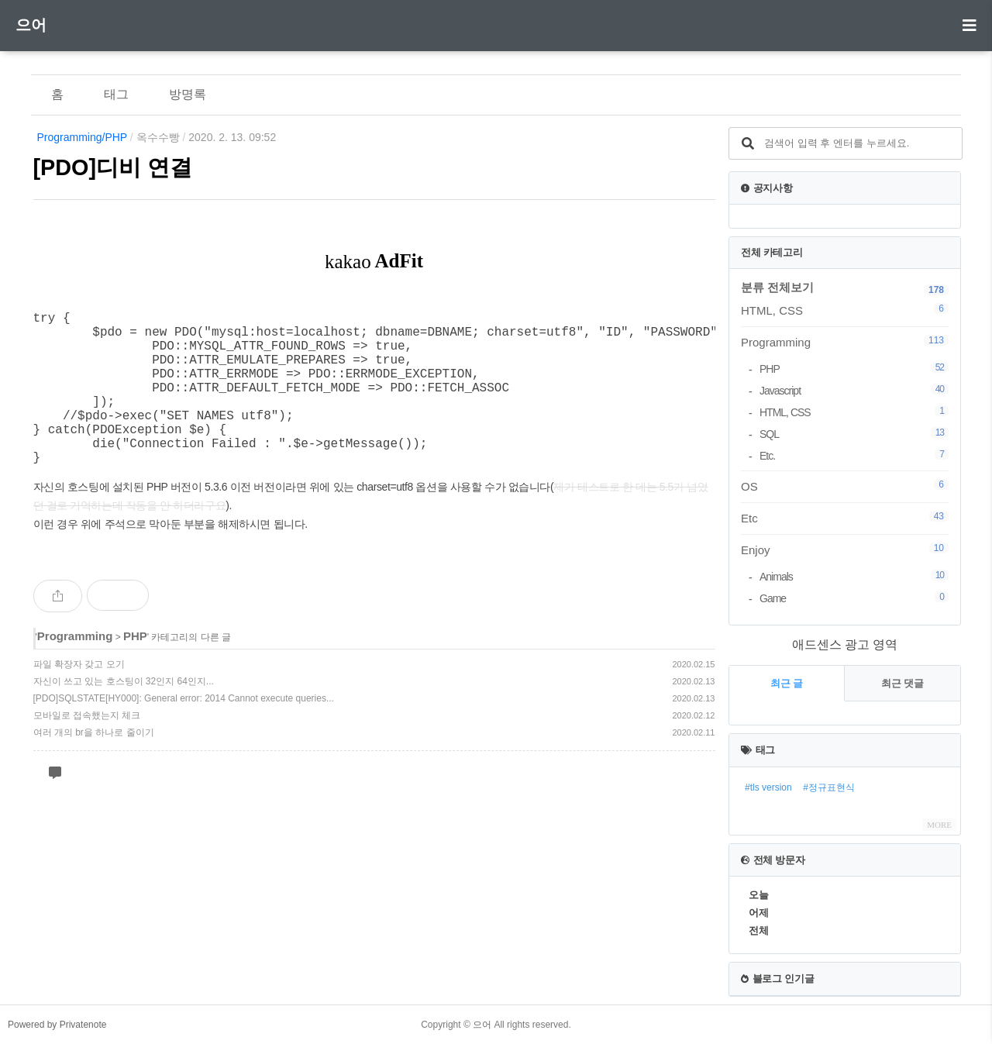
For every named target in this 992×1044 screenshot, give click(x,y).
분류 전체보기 (777, 287)
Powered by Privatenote (57, 1024)
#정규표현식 (829, 787)
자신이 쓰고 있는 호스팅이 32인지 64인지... (123, 715)
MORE (939, 824)
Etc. (854, 455)
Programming (75, 670)
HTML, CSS (845, 310)
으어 (31, 24)
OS (845, 486)
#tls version (768, 787)
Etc (845, 518)
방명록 (187, 94)
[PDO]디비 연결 (113, 167)
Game (854, 598)
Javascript (854, 390)
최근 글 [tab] (787, 683)
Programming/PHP (82, 137)
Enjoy (845, 549)
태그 (116, 94)
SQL (854, 433)
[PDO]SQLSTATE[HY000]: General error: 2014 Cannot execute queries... (183, 732)
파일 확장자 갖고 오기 (79, 698)
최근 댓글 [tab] (903, 683)
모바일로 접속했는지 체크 (87, 749)
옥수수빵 (158, 137)
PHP (135, 670)
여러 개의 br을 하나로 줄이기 (93, 766)
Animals (854, 576)
